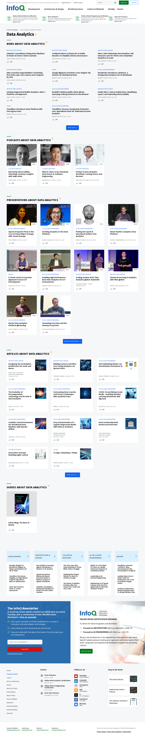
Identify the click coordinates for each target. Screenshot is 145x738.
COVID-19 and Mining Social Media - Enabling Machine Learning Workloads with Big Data (110, 395)
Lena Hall (11, 437)
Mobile (10, 274)
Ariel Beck (11, 372)
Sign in (134, 2)
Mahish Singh (47, 286)
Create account (12, 674)
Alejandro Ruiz (13, 463)
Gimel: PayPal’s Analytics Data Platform (123, 233)
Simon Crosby (58, 463)
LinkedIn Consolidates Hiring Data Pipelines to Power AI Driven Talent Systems (26, 54)
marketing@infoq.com (59, 730)
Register (124, 2)
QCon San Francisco (51, 693)
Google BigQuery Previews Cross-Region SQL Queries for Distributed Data (71, 74)
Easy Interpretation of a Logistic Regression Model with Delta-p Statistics (64, 424)
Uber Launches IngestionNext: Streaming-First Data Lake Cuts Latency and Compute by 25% (25, 75)
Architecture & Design (54, 9)
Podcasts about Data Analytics (29, 140)
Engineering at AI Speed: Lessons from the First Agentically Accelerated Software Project (99, 586)
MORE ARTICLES (71, 475)
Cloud (54, 69)
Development (34, 9)
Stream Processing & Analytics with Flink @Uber (123, 278)
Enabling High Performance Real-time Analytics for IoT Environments (54, 279)
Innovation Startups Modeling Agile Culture (18, 454)
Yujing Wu (11, 286)
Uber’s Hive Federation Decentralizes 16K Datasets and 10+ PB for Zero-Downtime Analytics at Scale (116, 55)
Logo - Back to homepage (16, 8)
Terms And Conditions (114, 732)
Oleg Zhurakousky (48, 329)
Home (9, 670)
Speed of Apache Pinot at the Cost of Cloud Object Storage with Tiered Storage (21, 234)
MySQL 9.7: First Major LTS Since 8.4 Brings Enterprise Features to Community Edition (99, 568)
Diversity (10, 713)
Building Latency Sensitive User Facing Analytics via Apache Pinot (64, 366)
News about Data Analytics (26, 43)
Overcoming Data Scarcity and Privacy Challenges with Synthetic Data (64, 394)
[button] (24, 649)
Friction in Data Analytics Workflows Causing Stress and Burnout (89, 174)
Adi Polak (102, 406)
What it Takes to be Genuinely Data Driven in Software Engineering (55, 174)
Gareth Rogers (81, 240)
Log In (9, 678)
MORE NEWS (72, 127)
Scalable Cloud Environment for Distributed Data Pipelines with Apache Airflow (20, 425)
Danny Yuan (114, 286)
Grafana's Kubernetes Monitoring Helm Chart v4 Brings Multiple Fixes (126, 590)
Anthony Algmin (104, 435)
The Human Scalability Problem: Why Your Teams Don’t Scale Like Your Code (71, 586)
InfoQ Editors (11, 692)
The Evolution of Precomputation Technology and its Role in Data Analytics (19, 395)
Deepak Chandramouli (117, 240)
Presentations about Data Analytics (32, 200)
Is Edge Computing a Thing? (65, 453)
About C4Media (12, 699)
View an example (27, 617)
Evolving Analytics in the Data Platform (55, 233)
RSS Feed (36, 34)
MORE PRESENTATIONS (71, 341)
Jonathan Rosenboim (15, 374)
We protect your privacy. (15, 654)
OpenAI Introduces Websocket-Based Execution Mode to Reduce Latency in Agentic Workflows (43, 577)
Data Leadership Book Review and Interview (108, 423)
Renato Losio (56, 78)
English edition (66, 2)
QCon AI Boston (50, 675)
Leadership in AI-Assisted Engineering (98, 577)
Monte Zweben (104, 376)
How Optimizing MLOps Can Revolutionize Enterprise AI (110, 365)
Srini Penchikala (104, 433)
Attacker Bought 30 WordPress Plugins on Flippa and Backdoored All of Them (17, 568)
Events (120, 9)
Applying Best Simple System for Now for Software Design (71, 576)
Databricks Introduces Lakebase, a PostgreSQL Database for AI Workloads (115, 74)
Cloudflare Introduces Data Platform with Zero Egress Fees (24, 110)
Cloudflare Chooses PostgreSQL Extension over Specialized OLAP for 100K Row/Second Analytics (71, 111)
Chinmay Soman (81, 284)
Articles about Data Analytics (28, 353)
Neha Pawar (12, 240)
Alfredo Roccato (59, 435)
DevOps (111, 9)
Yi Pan (90, 284)
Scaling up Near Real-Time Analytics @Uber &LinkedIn (88, 278)
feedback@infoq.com (13, 730)
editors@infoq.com (43, 730)
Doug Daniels (13, 329)
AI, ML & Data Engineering (106, 69)
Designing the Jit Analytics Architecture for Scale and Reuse (19, 366)
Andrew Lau (46, 180)
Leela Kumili (11, 58)
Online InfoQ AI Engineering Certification (54, 687)
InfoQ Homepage (12, 30)
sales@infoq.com (27, 730)
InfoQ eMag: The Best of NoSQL (18, 524)
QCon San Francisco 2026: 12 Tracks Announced (16, 588)
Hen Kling (19, 372)
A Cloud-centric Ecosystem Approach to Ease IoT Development (20, 279)
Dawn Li (56, 406)
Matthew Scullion (82, 180)
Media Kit (10, 703)
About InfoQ (11, 695)
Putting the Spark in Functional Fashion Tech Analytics (86, 234)
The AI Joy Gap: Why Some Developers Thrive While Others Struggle (72, 567)
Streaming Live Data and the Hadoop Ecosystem (54, 324)
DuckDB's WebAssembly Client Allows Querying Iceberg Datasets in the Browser (70, 93)
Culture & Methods (95, 9)
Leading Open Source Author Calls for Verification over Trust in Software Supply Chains (126, 579)
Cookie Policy (126, 732)
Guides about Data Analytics (27, 487)
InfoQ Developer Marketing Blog (12, 708)
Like (11, 62)
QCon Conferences (13, 681)
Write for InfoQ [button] (78, 2)
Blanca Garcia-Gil (48, 240)
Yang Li (10, 406)
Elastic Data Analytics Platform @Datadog (17, 324)
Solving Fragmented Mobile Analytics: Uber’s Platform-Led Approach (26, 93)
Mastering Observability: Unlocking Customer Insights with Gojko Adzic (21, 174)
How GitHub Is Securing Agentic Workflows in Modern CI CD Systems (44, 567)
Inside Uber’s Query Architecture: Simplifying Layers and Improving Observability (117, 93)
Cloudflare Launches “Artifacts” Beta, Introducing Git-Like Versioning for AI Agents (126, 568)
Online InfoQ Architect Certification (57, 681)
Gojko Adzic (12, 180)
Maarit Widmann (59, 433)
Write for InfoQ (12, 688)
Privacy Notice (101, 732)
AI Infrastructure (75, 9)
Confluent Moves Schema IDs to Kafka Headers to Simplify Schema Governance (70, 54)
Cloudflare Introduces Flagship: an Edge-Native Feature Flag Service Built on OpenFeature (18, 578)
